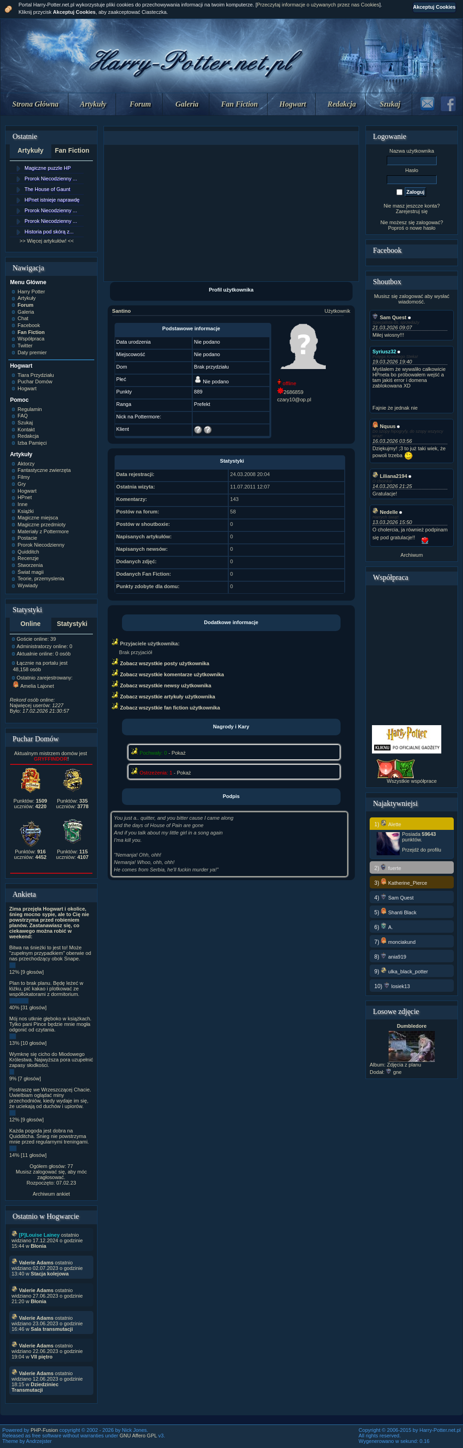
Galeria (187, 104)
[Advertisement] (231, 213)
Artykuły (93, 104)
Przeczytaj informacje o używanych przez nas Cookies (318, 4)
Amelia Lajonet (33, 686)
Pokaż (178, 753)
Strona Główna (35, 104)
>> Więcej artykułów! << (46, 241)
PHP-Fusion (44, 1430)
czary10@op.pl (294, 399)
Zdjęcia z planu (404, 1064)
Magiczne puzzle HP (47, 168)
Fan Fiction (239, 104)
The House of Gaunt (47, 189)
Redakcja (342, 104)
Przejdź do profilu (421, 849)
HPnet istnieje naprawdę (51, 200)
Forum (140, 104)
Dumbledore (411, 1026)
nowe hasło (423, 228)
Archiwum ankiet (51, 1194)
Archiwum (412, 555)
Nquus (384, 426)
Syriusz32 (384, 351)
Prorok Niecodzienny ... (50, 178)
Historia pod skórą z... (48, 231)
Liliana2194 (389, 476)
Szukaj (390, 104)
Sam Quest (389, 317)
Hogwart (293, 104)
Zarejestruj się (411, 211)
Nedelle (385, 512)
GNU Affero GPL (138, 1435)
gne (394, 1072)
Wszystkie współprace (412, 781)
